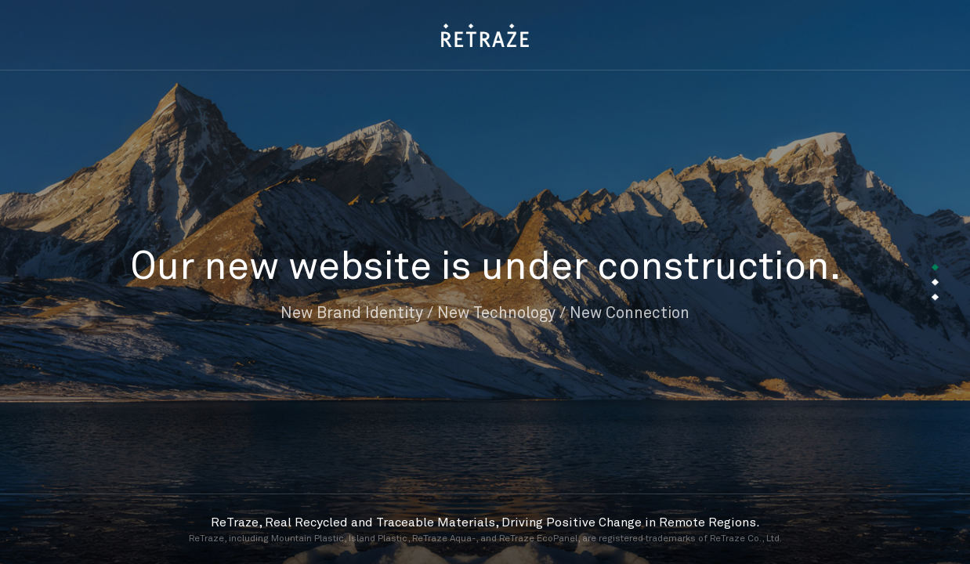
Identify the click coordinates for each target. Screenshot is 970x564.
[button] (935, 267)
